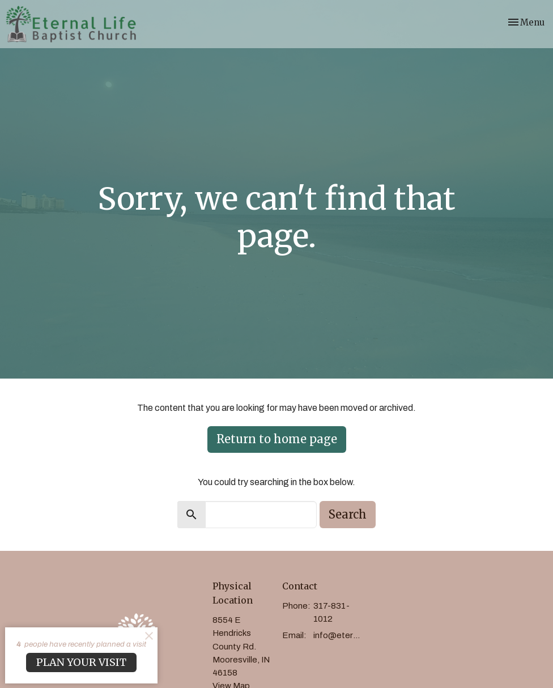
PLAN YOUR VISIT (81, 662)
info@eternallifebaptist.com (338, 635)
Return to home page (276, 439)
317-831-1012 (331, 612)
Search (348, 514)
